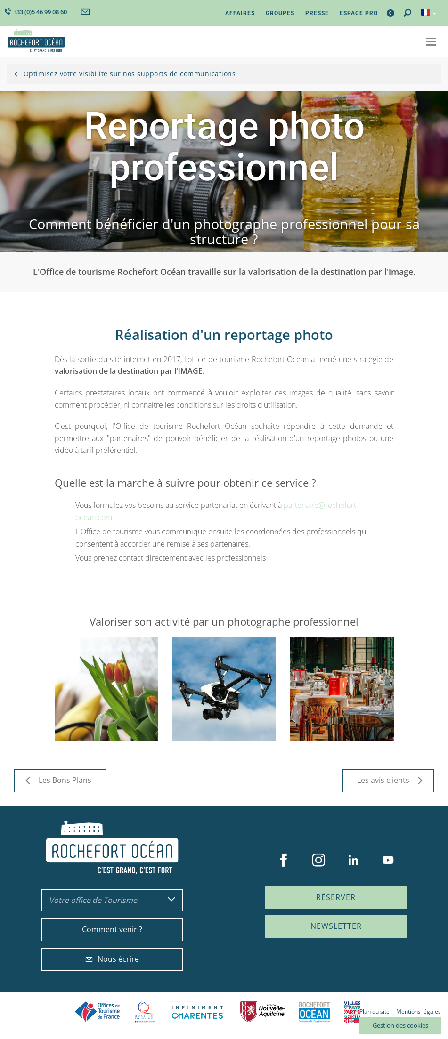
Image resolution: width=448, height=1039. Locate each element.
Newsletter (336, 926)
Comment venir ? (112, 929)
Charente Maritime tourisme (197, 1012)
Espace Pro (359, 13)
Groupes (280, 13)
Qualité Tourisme (145, 1012)
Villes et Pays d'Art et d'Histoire (352, 1012)
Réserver (336, 897)
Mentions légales (418, 1011)
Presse (317, 13)
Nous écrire (112, 959)
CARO (314, 1012)
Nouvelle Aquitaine (262, 1012)
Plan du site (374, 1011)
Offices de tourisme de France (97, 1012)
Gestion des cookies (400, 1025)
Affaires (240, 13)
